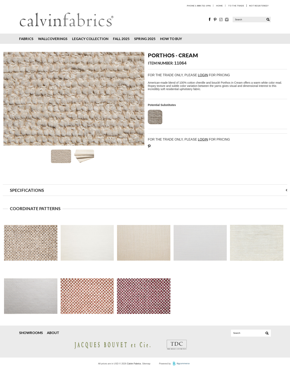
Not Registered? (258, 5)
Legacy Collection (90, 39)
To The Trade (236, 5)
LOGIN (203, 75)
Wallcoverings (52, 39)
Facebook (210, 19)
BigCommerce (182, 364)
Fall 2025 (121, 39)
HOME (219, 5)
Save (149, 146)
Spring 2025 (144, 39)
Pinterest (215, 19)
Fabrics (26, 39)
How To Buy (171, 39)
